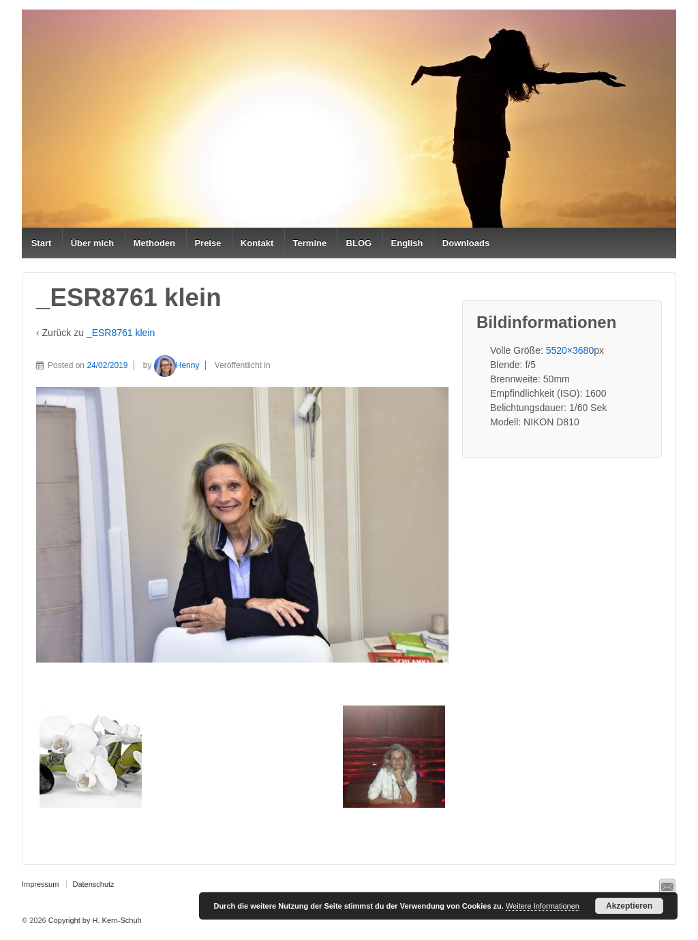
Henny (177, 365)
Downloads (465, 243)
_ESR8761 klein (121, 332)
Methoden (154, 243)
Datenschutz (93, 884)
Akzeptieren (629, 906)
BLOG (359, 243)
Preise (207, 243)
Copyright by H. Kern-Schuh (94, 920)
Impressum (40, 884)
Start (41, 243)
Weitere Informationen (542, 906)
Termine (310, 243)
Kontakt (257, 243)
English (407, 243)
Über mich (93, 243)
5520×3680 (570, 350)
